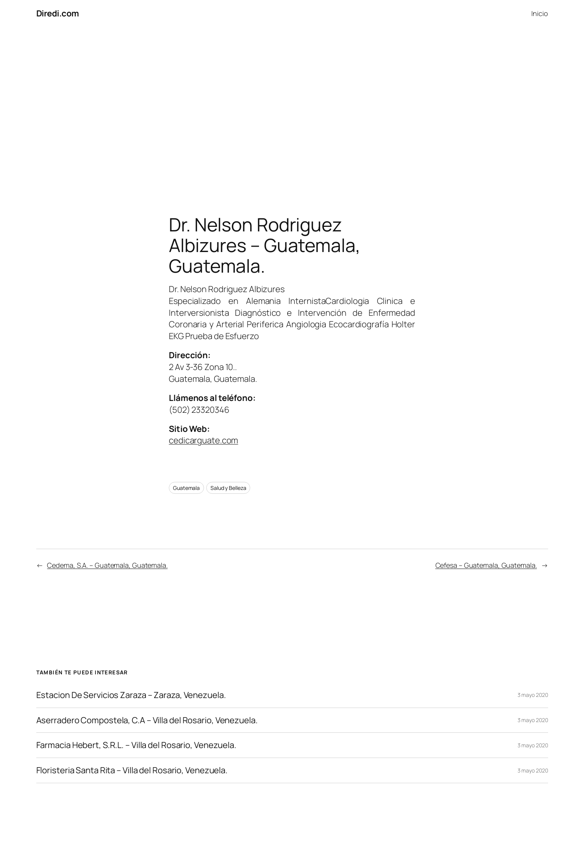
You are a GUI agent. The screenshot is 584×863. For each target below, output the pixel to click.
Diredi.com (57, 13)
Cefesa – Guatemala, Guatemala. (486, 565)
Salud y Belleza (228, 487)
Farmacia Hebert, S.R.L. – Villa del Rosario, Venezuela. (136, 745)
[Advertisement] (292, 107)
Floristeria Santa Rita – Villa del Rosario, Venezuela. (132, 770)
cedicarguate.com (203, 440)
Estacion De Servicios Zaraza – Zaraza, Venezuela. (131, 695)
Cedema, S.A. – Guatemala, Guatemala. (107, 565)
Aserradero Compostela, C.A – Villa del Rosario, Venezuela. (147, 720)
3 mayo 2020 (533, 694)
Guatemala (186, 487)
